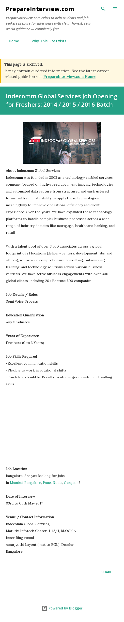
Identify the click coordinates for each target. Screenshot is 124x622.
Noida (57, 482)
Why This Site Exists (46, 41)
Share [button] (106, 572)
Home (11, 41)
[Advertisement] (47, 428)
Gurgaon (71, 482)
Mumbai (16, 482)
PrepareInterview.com (40, 9)
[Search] (103, 9)
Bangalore (32, 482)
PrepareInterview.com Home (69, 76)
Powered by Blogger (62, 608)
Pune (47, 482)
